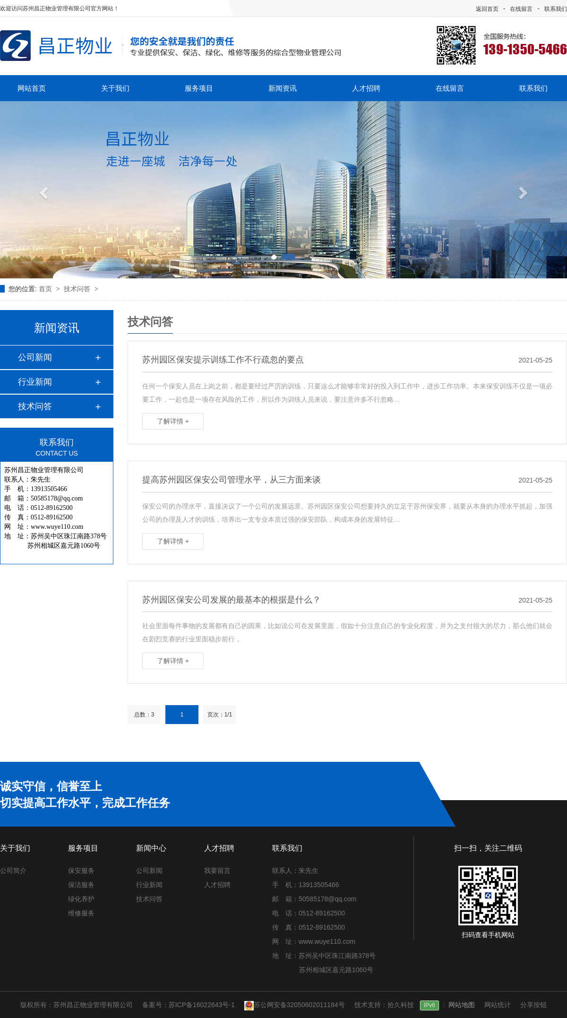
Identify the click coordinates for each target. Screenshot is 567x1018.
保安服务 (81, 870)
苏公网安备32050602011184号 (294, 1005)
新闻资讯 (282, 88)
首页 (46, 289)
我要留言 (217, 870)
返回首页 (487, 9)
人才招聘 (366, 88)
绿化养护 (81, 899)
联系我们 (555, 9)
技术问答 (78, 289)
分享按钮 (533, 1005)
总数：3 (144, 714)
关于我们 (115, 88)
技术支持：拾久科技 (384, 1005)
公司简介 (13, 870)
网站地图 (461, 1005)
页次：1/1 (219, 714)
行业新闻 (35, 382)
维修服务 (81, 913)
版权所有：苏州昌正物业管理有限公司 (76, 1005)
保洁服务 (81, 885)
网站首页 (31, 88)
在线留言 (521, 9)
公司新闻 (35, 357)
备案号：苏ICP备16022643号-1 (188, 1005)
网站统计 (497, 1005)
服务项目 (199, 88)
